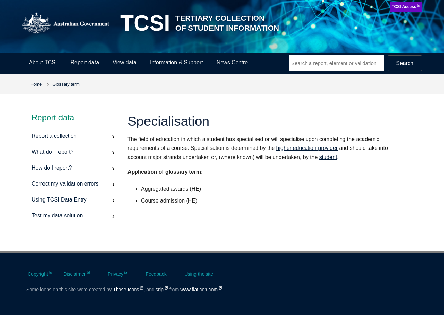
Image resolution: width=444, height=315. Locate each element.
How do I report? (52, 168)
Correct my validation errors (65, 184)
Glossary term (66, 84)
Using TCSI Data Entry (59, 200)
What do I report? (53, 152)
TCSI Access (404, 6)
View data (124, 62)
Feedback (156, 274)
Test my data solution (57, 215)
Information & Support (176, 62)
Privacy (115, 274)
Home (36, 84)
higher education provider (307, 148)
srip (160, 289)
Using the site (198, 274)
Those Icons (126, 289)
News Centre (232, 62)
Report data (84, 62)
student (328, 157)
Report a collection (54, 136)
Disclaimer (74, 274)
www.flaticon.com (199, 289)
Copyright (38, 274)
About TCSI (43, 62)
